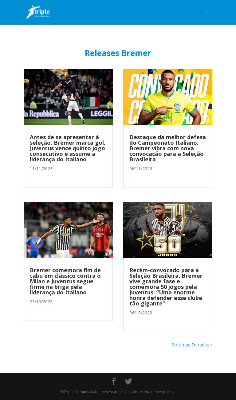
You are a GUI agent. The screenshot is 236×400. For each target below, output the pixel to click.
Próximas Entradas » (191, 345)
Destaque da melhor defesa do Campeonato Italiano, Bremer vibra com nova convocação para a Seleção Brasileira (167, 148)
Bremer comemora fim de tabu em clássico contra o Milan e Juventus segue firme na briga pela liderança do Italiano (65, 281)
